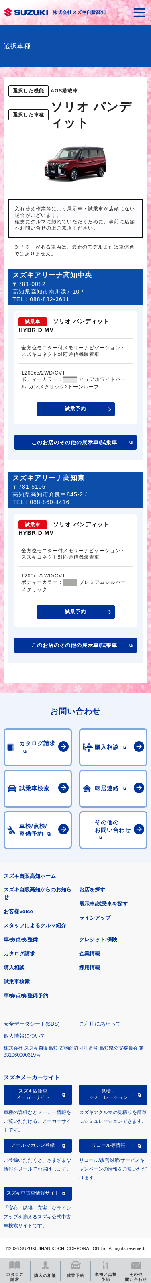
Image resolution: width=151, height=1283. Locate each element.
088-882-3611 (49, 299)
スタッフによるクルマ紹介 (35, 925)
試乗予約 (75, 409)
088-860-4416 (49, 502)
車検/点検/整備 (21, 939)
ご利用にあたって (100, 1024)
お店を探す (92, 890)
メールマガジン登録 (33, 1145)
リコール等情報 (108, 1145)
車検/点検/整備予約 (26, 996)
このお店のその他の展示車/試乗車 (74, 442)
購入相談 (14, 968)
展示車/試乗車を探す (103, 904)
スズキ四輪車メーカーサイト (33, 1094)
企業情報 (89, 954)
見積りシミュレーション (108, 1094)
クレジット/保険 (98, 939)
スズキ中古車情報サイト (32, 1193)
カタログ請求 (19, 954)
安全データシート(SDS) (31, 1024)
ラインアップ (94, 918)
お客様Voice (18, 911)
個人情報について (24, 1036)
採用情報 (89, 968)
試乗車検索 (17, 982)
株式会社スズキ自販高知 (79, 12)
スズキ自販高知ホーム (30, 876)
